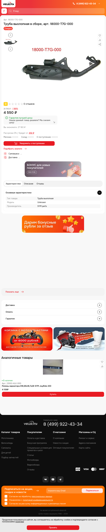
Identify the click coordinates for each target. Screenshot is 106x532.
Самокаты (6, 447)
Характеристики (13, 183)
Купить (53, 394)
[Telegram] (60, 479)
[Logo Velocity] (8, 3)
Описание (28, 183)
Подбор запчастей (9, 457)
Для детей (6, 452)
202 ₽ (31, 133)
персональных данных (42, 496)
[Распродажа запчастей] (26, 338)
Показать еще (15, 292)
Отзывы (40, 183)
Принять (53, 527)
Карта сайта (84, 447)
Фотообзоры (33, 459)
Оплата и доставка (36, 438)
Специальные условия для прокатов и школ (39, 448)
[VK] (46, 479)
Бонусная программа (37, 442)
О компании (58, 438)
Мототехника (7, 438)
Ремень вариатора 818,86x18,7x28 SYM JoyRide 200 (26, 386)
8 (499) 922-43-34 (84, 3)
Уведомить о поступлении (29, 143)
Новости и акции (60, 442)
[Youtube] (53, 479)
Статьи (30, 455)
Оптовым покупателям (63, 447)
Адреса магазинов (87, 442)
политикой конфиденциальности (38, 499)
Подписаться (92, 490)
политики (19, 521)
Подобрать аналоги (15, 148)
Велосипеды (7, 442)
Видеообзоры (33, 464)
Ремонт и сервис (87, 438)
